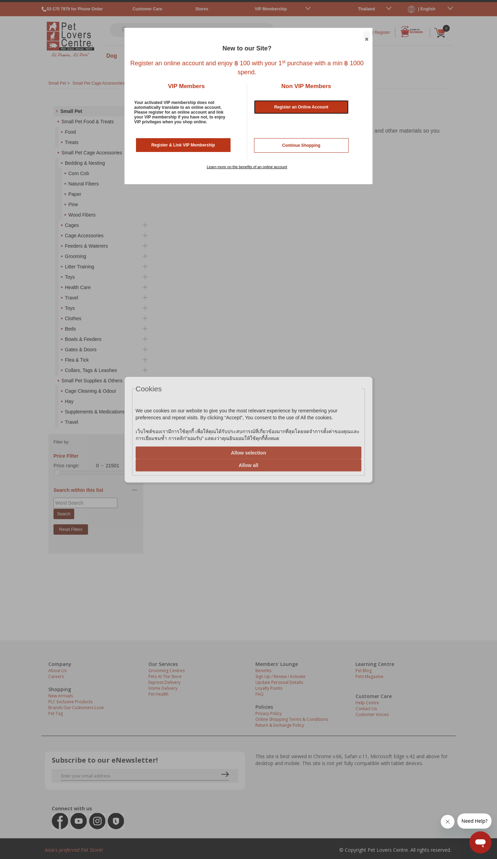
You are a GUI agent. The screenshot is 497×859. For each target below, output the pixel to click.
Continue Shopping (301, 145)
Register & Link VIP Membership (183, 145)
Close (366, 35)
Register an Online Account (301, 107)
